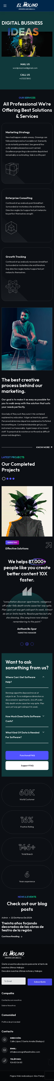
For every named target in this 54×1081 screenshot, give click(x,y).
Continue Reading (12, 936)
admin (5, 917)
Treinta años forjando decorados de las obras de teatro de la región (23, 926)
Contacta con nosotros (12, 1000)
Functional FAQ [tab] (27, 755)
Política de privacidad (11, 1022)
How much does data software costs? (23, 719)
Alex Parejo (39, 1076)
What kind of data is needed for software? (22, 735)
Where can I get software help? (20, 679)
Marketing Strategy (18, 132)
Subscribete (40, 982)
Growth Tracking (16, 256)
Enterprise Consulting (19, 198)
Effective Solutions (17, 548)
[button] (3, 478)
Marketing (12, 542)
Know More (44, 447)
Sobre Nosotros (9, 1005)
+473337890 (25, 78)
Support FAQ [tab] (27, 765)
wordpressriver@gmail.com (25, 68)
